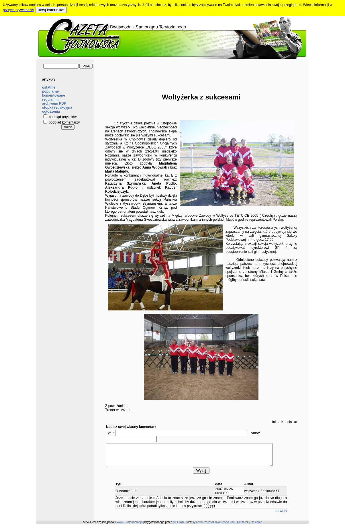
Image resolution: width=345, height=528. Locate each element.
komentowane (53, 95)
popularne (50, 91)
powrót (281, 515)
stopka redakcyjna (57, 107)
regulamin (50, 99)
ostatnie (48, 87)
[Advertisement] (201, 72)
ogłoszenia (51, 111)
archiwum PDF (54, 103)
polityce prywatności (18, 10)
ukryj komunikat (51, 10)
